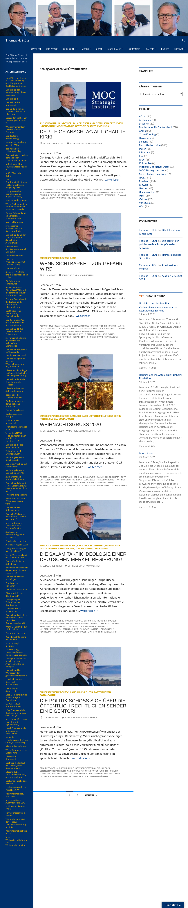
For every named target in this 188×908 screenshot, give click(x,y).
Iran (141, 156)
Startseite (36, 49)
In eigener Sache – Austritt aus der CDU (15, 801)
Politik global (49, 418)
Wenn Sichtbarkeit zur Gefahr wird (81, 266)
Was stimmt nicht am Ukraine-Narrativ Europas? (15, 129)
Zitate (99, 49)
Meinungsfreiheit (49, 192)
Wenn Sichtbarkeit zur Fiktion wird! (16, 628)
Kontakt (178, 49)
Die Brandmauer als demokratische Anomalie (15, 404)
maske (94, 626)
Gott (123, 477)
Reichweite (108, 334)
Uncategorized (147, 192)
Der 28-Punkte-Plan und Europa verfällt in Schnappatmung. (16, 322)
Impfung (116, 623)
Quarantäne (107, 629)
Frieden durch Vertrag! (17, 541)
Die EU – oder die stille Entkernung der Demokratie (16, 697)
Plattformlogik (93, 334)
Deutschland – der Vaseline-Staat (14, 446)
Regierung (59, 632)
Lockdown (84, 626)
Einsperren (45, 623)
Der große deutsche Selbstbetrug (15, 562)
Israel (142, 159)
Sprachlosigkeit (95, 195)
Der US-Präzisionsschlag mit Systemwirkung (15, 262)
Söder (83, 632)
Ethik (64, 768)
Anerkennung (47, 189)
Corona (77, 477)
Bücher (165, 49)
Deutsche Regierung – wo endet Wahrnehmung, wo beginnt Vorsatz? (16, 362)
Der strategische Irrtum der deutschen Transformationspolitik (17, 158)
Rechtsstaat (46, 632)
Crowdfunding (147, 134)
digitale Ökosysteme (50, 328)
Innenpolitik (48, 126)
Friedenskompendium (16, 494)
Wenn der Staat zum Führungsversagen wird (15, 501)
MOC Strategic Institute (71, 126)
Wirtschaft (110, 632)
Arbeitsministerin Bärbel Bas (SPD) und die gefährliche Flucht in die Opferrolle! (16, 291)
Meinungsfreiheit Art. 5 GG (89, 331)
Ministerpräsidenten (50, 629)
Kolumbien (145, 163)
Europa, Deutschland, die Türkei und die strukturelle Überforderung (16, 303)
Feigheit (87, 189)
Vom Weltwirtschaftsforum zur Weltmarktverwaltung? (17, 841)
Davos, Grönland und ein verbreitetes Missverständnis (16, 216)
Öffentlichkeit (98, 192)
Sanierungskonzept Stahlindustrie (15, 458)
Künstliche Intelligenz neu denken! (16, 638)
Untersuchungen (49, 776)
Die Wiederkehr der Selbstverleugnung (15, 389)
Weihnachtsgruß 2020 (70, 424)
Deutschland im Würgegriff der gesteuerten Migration (16, 673)
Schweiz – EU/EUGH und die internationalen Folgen (17, 275)
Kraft (79, 480)
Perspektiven (63, 482)
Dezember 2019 (52, 768)
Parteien (95, 629)
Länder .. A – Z (114, 49)
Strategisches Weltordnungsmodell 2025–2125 (16, 535)
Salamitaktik (72, 632)
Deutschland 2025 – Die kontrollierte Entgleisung (15, 331)
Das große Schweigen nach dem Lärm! (16, 549)
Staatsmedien (96, 773)
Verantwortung (57, 198)
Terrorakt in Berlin (14, 255)
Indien (142, 148)
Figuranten (59, 623)
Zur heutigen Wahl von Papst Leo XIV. (16, 788)
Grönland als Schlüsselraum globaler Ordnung (17, 249)
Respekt (52, 195)
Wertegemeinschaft (100, 485)
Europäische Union (150, 145)
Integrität (109, 189)
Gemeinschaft (112, 477)
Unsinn (99, 632)
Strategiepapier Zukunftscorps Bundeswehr (13, 602)
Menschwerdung (105, 480)
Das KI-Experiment (15, 410)
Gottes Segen (46, 480)
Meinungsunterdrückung (53, 334)
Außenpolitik (48, 123)
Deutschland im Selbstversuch (13, 508)
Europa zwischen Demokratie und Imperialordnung (14, 194)
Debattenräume (63, 326)
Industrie (98, 189)
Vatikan (143, 199)
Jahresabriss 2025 (14, 268)
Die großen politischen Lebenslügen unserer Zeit (16, 120)
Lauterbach (58, 626)
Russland (144, 181)
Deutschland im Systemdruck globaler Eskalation (16, 92)
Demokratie (89, 477)
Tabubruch (110, 195)
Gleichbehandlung (88, 328)
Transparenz (111, 337)
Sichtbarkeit (64, 337)
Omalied (113, 771)
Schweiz (143, 184)
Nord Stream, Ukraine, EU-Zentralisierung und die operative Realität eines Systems (158, 307)
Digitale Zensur (69, 328)
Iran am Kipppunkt (15, 222)
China (142, 130)
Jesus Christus (68, 480)
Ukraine (143, 188)
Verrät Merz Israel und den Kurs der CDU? (16, 556)
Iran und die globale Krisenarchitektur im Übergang (15, 111)
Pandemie (84, 629)
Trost (111, 482)
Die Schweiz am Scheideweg (13, 282)
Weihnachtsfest (72, 485)
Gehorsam (105, 623)
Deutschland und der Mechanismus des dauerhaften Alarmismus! (16, 238)
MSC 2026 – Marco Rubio (15, 174)
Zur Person (52, 49)
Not (123, 480)
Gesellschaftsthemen (109, 123)
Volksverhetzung (68, 776)
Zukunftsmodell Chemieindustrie (13, 452)
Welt (141, 206)
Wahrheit (73, 198)
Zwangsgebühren (99, 776)
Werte (85, 485)
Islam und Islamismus (16, 746)
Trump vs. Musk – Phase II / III (14, 609)
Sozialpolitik (67, 418)
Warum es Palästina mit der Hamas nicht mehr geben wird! (17, 570)
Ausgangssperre (55, 621)
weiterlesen (114, 179)
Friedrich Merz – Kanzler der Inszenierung (14, 682)
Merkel (102, 626)
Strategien (100, 482)
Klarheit (120, 189)
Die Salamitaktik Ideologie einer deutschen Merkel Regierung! (83, 556)
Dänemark (145, 138)
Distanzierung (74, 189)
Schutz (90, 482)
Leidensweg (89, 480)
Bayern (69, 621)
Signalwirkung (77, 195)
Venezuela (145, 202)
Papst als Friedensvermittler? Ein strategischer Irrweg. (17, 740)
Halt (57, 480)
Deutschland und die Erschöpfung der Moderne (15, 382)
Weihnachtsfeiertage (51, 485)
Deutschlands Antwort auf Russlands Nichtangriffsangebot (16, 352)
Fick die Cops (103, 768)
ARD (42, 768)
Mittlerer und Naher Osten (154, 166)
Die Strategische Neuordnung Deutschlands (13, 313)
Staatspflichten (112, 773)
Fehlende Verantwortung (81, 768)
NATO (142, 177)
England (143, 141)
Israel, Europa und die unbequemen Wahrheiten (16, 731)
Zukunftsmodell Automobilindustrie (15, 478)
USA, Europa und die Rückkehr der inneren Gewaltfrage (16, 713)
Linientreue (71, 626)
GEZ (69, 771)
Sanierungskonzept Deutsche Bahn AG (15, 471)
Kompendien (134, 49)
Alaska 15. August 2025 (17, 544)
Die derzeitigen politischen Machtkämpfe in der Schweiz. (159, 244)
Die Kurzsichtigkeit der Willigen (16, 782)
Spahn (91, 632)
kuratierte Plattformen (112, 328)
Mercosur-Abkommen (16, 200)
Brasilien (144, 123)
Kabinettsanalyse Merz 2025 (16, 832)
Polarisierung (114, 192)
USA (106, 126)
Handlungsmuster (81, 771)
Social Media (79, 337)
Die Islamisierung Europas (14, 415)
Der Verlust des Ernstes (17, 589)
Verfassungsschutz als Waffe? (16, 814)
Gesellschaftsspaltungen (53, 771)
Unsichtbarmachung (51, 339)
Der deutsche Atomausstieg (12, 137)
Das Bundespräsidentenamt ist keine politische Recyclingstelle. (16, 183)
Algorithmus (46, 326)
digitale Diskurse (80, 326)
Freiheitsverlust (89, 623)
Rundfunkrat (81, 773)
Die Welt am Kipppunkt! (11, 757)
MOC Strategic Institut (152, 170)
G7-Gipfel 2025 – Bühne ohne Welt (14, 705)
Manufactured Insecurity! (12, 421)
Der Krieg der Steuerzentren (12, 689)
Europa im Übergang (15, 633)
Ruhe (82, 482)
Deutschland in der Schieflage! (15, 578)
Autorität (61, 189)
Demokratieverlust (107, 621)
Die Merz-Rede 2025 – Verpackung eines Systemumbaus (16, 765)
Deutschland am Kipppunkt (13, 103)
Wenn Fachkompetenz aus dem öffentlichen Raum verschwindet (16, 207)
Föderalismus (73, 623)
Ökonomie (68, 49)
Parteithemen (95, 126)
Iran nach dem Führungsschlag (13, 150)
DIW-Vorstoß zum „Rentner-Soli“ (14, 594)
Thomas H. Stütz (17, 40)
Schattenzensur (48, 337)
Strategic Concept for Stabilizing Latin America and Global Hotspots (16, 662)
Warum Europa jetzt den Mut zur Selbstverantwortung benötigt (16, 823)
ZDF (86, 776)
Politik (43, 195)
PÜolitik (68, 773)
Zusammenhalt (119, 485)
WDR (81, 776)
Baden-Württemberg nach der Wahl (16, 143)
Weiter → (91, 795)
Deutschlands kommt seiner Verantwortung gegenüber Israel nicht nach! (16, 487)
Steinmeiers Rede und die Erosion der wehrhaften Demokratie (16, 341)
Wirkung (83, 198)
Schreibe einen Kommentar (86, 143)
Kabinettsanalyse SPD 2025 (16, 807)
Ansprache (54, 477)
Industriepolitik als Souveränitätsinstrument (16, 167)
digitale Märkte (116, 326)
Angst (43, 621)
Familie (100, 477)
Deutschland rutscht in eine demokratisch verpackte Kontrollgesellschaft (16, 619)
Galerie (150, 49)
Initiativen (145, 152)
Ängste (43, 477)
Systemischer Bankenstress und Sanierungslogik (14, 228)
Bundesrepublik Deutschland (76, 123)
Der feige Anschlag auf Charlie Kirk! (83, 134)
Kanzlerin (45, 626)
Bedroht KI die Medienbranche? (14, 396)
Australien (145, 120)
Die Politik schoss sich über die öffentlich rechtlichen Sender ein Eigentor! (83, 706)
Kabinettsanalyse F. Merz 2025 (15, 795)
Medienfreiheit (47, 331)
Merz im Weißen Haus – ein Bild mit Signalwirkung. (16, 722)
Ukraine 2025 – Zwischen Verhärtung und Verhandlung (16, 774)
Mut (87, 192)
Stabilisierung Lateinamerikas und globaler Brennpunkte (16, 652)
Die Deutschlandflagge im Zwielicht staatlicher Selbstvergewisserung (17, 373)
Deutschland (146, 453)
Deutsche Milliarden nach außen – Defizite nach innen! (16, 517)
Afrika (142, 116)
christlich (66, 477)
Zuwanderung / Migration (91, 548)
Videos (85, 49)
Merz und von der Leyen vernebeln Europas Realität (14, 526)
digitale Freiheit (99, 326)
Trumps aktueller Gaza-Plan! (17, 428)
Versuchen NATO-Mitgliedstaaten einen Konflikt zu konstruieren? (16, 437)
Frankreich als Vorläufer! (12, 584)
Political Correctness (51, 773)
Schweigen (63, 195)
